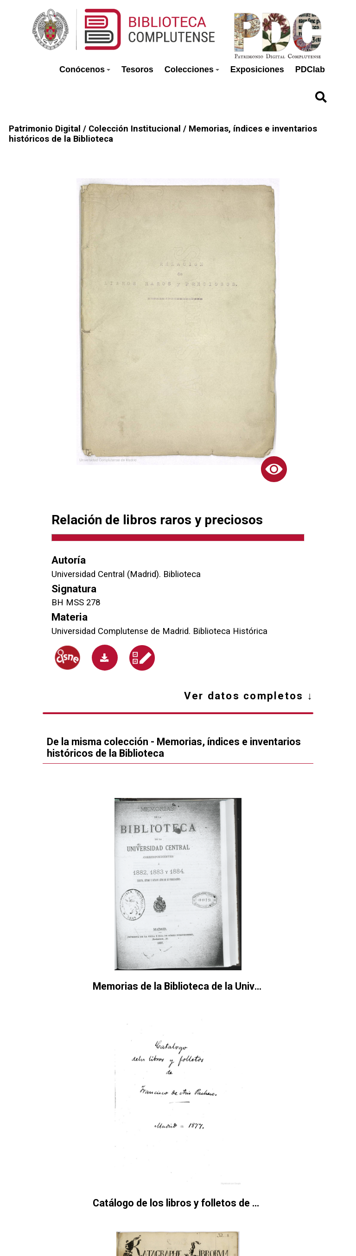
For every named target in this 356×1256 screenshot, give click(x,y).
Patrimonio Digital (45, 129)
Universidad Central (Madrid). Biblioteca (126, 574)
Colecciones (192, 69)
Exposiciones (257, 69)
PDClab (310, 69)
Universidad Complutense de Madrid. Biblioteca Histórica (159, 631)
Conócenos (84, 69)
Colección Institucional (135, 129)
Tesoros (137, 69)
